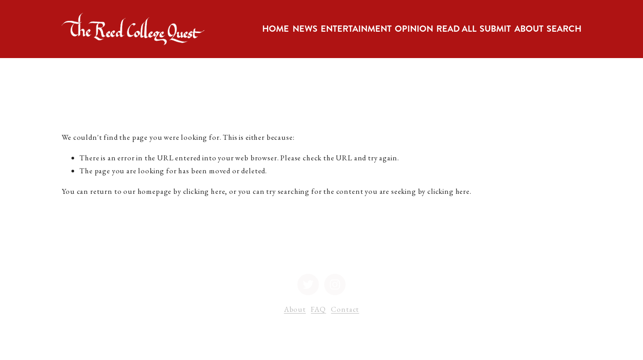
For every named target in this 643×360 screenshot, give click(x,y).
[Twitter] (308, 284)
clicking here (204, 191)
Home (275, 28)
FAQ (318, 309)
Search (564, 28)
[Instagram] (335, 284)
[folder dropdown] (304, 29)
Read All (456, 28)
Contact (345, 309)
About (295, 309)
